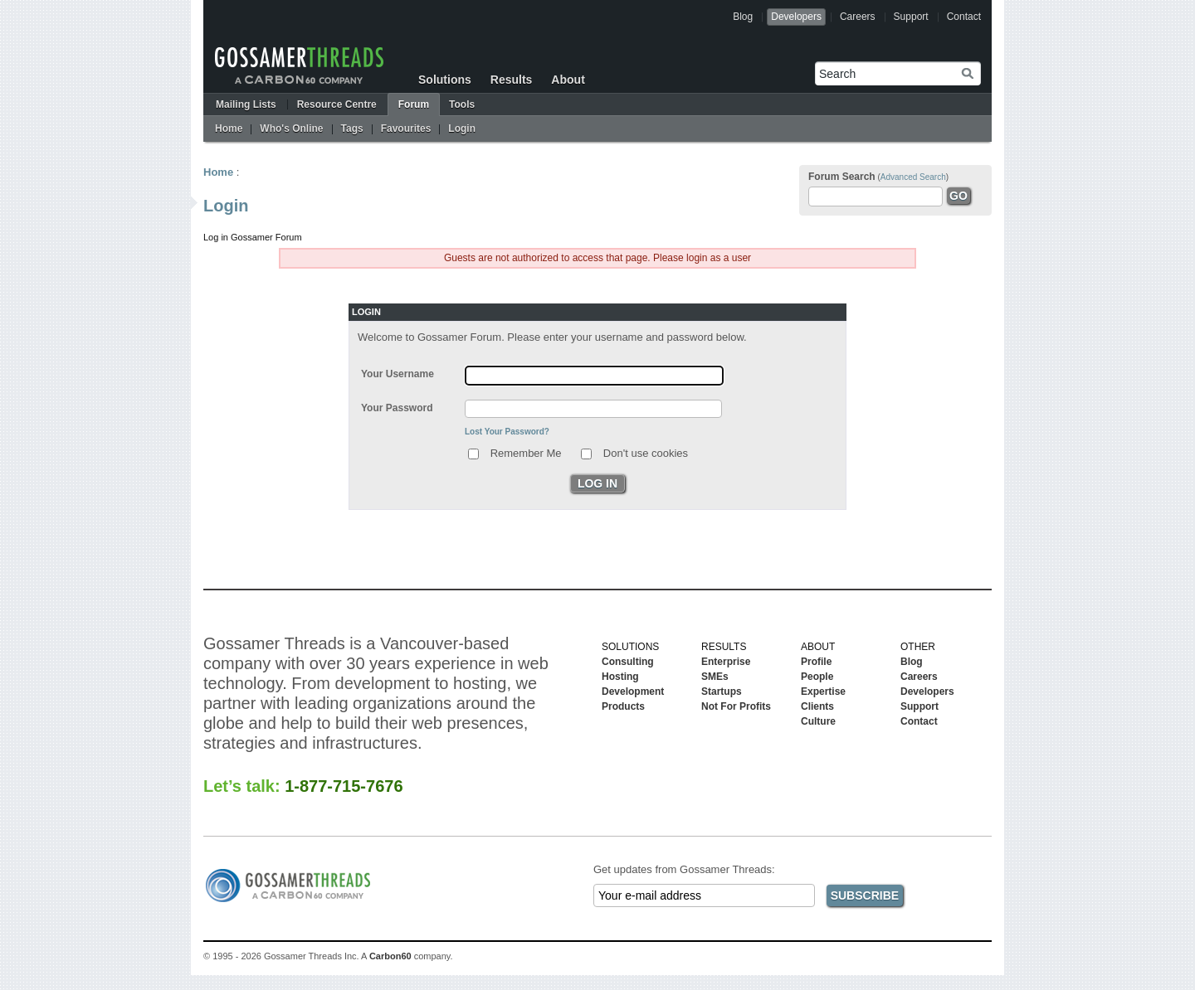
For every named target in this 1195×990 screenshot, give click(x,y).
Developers (796, 16)
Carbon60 (390, 956)
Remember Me (526, 452)
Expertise (823, 691)
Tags (352, 128)
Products (623, 706)
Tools (462, 104)
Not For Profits (736, 706)
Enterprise (725, 661)
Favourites (406, 128)
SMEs (715, 676)
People (817, 676)
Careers (858, 16)
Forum (413, 104)
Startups (721, 691)
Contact (964, 16)
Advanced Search (913, 177)
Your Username (397, 374)
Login (462, 128)
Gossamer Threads (299, 65)
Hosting (620, 676)
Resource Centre (337, 104)
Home (228, 128)
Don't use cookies (645, 452)
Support (911, 16)
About (567, 79)
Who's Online (291, 128)
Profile (816, 661)
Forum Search (842, 176)
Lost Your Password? (507, 431)
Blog (743, 16)
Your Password (396, 408)
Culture (818, 721)
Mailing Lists (246, 104)
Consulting (628, 661)
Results (511, 79)
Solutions (444, 79)
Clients (817, 706)
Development (633, 691)
